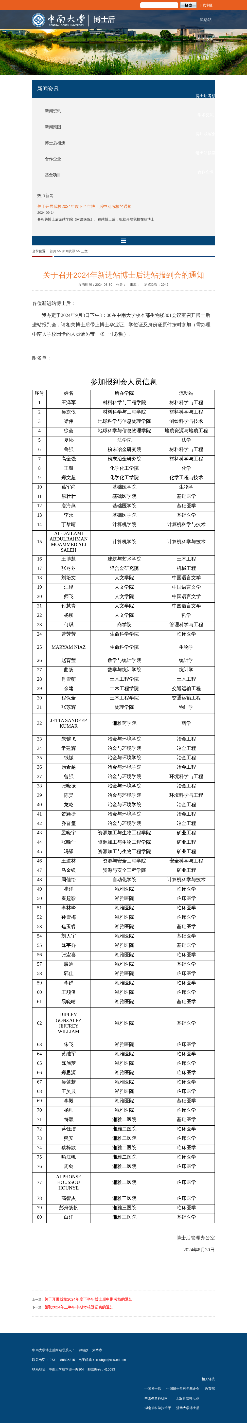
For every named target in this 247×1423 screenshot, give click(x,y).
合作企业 (206, 172)
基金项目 (53, 175)
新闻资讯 (53, 111)
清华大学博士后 (187, 1408)
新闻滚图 (53, 127)
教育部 (210, 1389)
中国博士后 (153, 1389)
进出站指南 (206, 153)
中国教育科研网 (156, 1398)
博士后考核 (206, 96)
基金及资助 (206, 77)
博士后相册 (55, 143)
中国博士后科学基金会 (182, 1389)
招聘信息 (206, 58)
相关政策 (206, 39)
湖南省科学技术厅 (158, 1408)
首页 (53, 251)
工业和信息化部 (187, 1398)
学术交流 (206, 115)
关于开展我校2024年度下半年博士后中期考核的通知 (84, 206)
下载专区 (206, 5)
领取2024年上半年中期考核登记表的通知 (79, 1307)
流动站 (206, 19)
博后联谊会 (206, 134)
